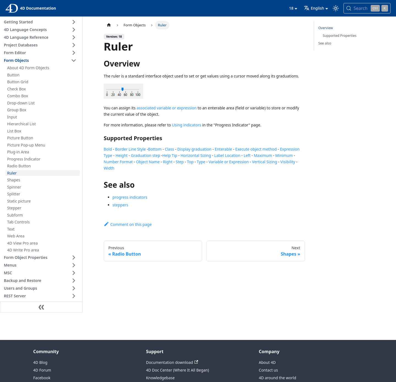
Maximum (263, 155)
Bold (108, 149)
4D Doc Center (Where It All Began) (177, 370)
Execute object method (256, 149)
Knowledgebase (160, 377)
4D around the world (277, 377)
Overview (325, 28)
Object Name (148, 161)
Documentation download (172, 362)
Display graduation (194, 149)
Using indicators (186, 125)
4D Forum (42, 370)
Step (180, 161)
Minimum (284, 155)
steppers (120, 204)
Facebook (42, 377)
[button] (41, 22)
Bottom (154, 149)
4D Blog (40, 362)
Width (109, 168)
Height (122, 155)
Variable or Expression (229, 161)
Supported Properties (340, 35)
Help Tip (169, 155)
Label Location (227, 155)
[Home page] (109, 25)
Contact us (268, 370)
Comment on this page (128, 224)
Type (201, 161)
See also (324, 43)
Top (190, 161)
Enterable (223, 149)
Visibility (287, 161)
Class (169, 149)
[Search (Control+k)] (367, 8)
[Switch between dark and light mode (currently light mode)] (335, 8)
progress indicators (129, 197)
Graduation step (145, 155)
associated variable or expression (167, 107)
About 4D (267, 362)
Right (167, 161)
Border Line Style (130, 149)
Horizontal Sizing (195, 155)
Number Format (118, 161)
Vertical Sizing (264, 161)
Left (247, 155)
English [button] (314, 8)
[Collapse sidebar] (41, 306)
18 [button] (291, 8)
